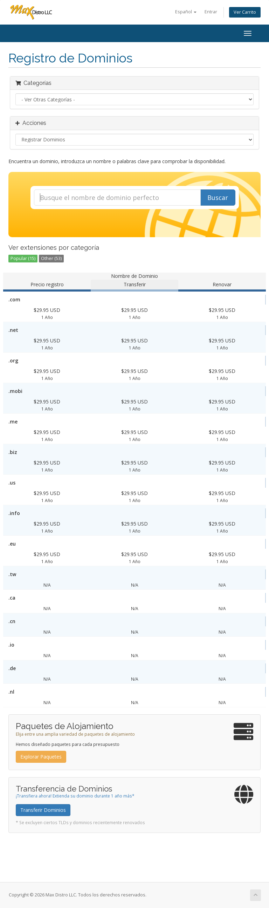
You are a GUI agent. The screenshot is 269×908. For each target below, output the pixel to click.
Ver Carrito (245, 12)
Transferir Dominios (43, 810)
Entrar (211, 12)
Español (185, 12)
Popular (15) (23, 258)
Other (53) (51, 258)
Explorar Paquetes (41, 756)
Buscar (217, 197)
